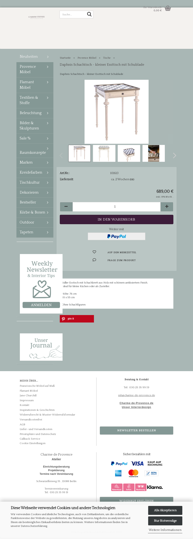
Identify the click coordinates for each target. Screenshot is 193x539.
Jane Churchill (28, 396)
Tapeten (26, 233)
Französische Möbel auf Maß (37, 387)
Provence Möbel (28, 71)
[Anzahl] (117, 208)
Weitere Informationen (165, 530)
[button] (173, 156)
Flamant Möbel (27, 86)
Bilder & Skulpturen (29, 127)
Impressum (27, 401)
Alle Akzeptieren (165, 510)
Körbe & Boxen (32, 214)
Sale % (25, 140)
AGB (22, 425)
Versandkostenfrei (31, 420)
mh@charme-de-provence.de (136, 396)
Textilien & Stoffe (29, 102)
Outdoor (27, 224)
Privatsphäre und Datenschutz (38, 435)
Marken (26, 164)
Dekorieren (29, 194)
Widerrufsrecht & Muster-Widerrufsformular (47, 415)
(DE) (132, 181)
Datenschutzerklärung (34, 525)
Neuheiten (29, 58)
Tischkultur (30, 184)
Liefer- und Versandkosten (36, 430)
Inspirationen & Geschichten (37, 411)
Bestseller (28, 204)
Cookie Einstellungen (32, 444)
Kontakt (24, 406)
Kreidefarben (31, 174)
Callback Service (30, 440)
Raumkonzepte (33, 154)
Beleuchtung (31, 114)
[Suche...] (89, 15)
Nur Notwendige (165, 521)
